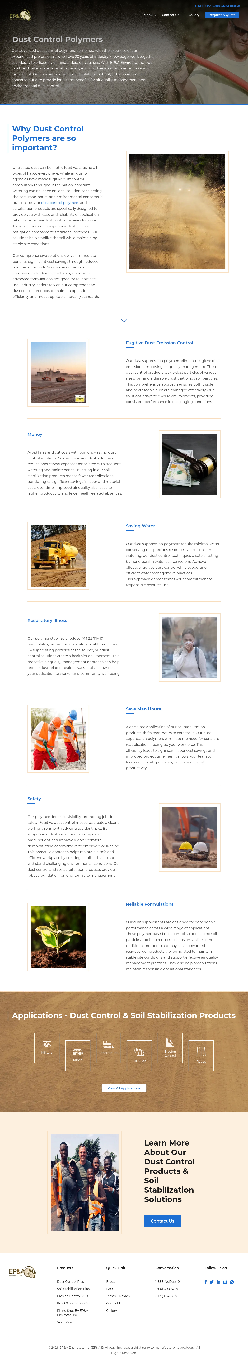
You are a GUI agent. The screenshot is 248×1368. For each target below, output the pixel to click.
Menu (148, 15)
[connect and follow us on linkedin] (218, 1282)
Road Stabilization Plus (74, 1303)
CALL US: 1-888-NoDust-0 (217, 6)
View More (65, 1322)
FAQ (109, 1289)
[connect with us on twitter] (211, 1283)
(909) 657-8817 (166, 1296)
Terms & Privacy (118, 1296)
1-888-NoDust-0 (167, 1282)
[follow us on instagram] (225, 1283)
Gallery (193, 15)
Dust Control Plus (70, 1282)
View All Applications (124, 1088)
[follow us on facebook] (206, 1283)
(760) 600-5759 (166, 1289)
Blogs (110, 1282)
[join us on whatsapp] (232, 1283)
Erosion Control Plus (72, 1296)
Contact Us (170, 15)
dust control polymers (60, 203)
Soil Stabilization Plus (73, 1289)
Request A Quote (222, 15)
